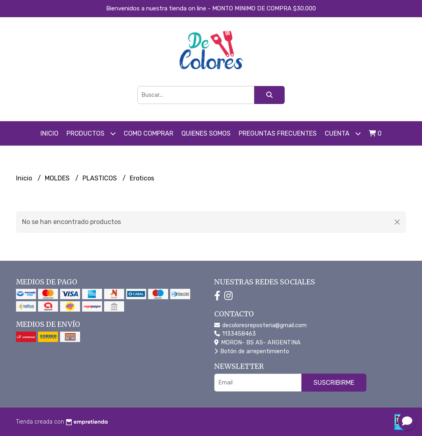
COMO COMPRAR (148, 133)
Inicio (49, 133)
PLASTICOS (100, 178)
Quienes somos (206, 133)
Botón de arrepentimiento (251, 351)
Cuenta (343, 133)
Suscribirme (333, 382)
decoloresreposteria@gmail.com (260, 325)
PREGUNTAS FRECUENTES (278, 133)
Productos (91, 133)
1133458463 (235, 333)
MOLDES (58, 178)
